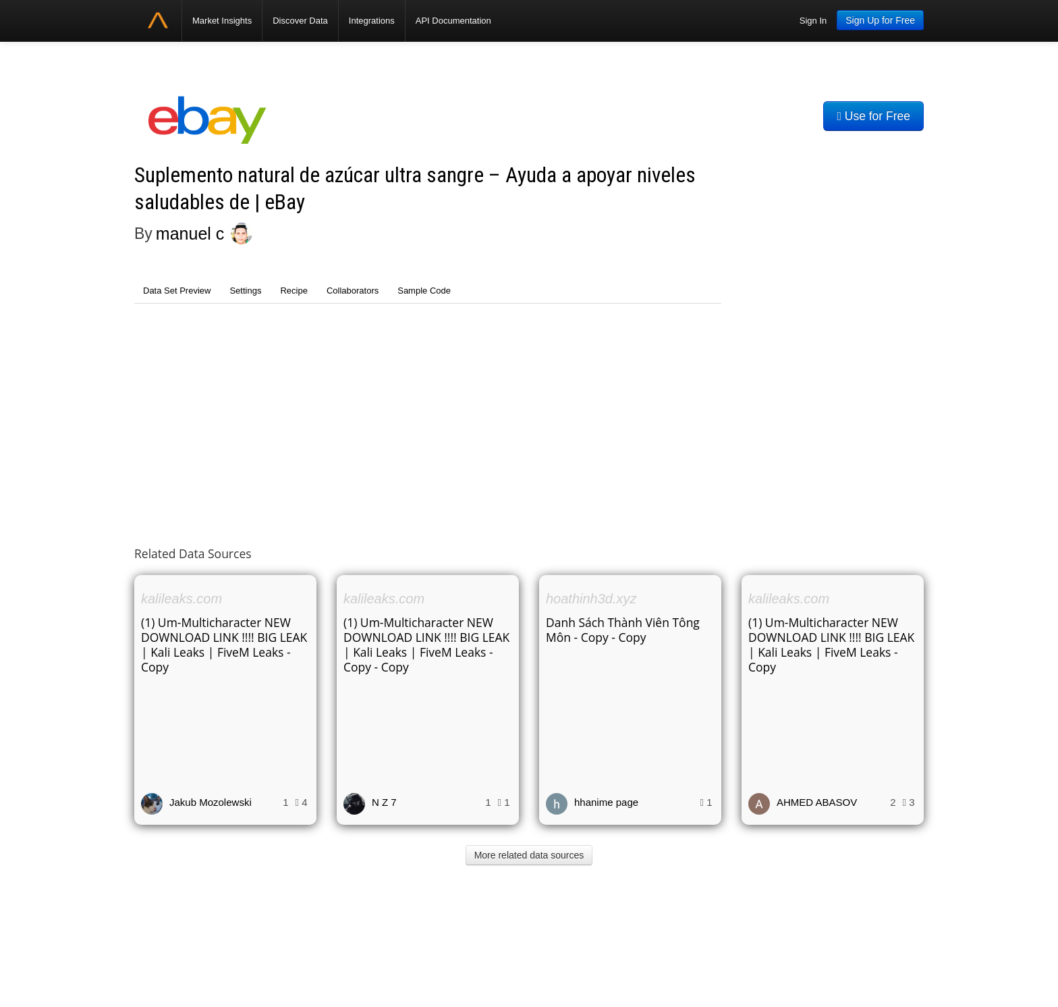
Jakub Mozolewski (210, 802)
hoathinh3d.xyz (591, 598)
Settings (245, 290)
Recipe (293, 290)
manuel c (190, 233)
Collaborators (353, 290)
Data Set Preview (177, 290)
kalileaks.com (181, 598)
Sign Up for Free (880, 20)
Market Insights (222, 21)
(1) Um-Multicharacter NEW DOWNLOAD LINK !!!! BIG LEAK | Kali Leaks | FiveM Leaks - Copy (224, 644)
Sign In (813, 21)
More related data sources (529, 855)
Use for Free (873, 116)
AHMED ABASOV (817, 802)
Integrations (372, 21)
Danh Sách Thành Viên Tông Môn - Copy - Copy (623, 629)
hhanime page (606, 802)
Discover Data (300, 21)
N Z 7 (384, 802)
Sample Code (424, 290)
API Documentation (453, 21)
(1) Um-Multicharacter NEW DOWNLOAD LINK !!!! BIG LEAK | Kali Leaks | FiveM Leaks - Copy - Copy (426, 644)
